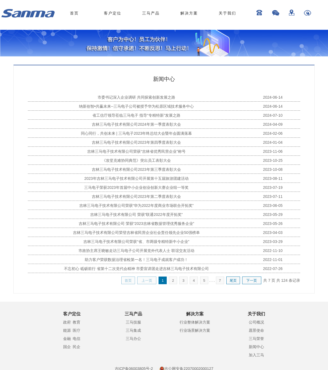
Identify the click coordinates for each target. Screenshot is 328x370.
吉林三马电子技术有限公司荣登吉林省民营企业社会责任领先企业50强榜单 (136, 232)
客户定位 (112, 13)
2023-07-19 (273, 187)
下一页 (251, 280)
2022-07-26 (273, 268)
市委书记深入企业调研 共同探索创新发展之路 (136, 97)
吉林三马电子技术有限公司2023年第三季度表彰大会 (136, 169)
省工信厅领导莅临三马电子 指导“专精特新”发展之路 (136, 115)
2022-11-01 (273, 259)
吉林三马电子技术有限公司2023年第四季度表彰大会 (136, 142)
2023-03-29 (273, 241)
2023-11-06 (273, 151)
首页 (74, 13)
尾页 (233, 280)
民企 (76, 347)
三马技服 (133, 322)
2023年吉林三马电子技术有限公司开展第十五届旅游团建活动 (136, 178)
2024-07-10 (273, 115)
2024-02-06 (273, 133)
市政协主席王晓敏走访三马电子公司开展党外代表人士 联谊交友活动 (136, 250)
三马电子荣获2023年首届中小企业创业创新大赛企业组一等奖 (136, 187)
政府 (67, 322)
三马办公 (133, 338)
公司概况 (256, 322)
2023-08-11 (273, 178)
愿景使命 (256, 330)
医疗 (76, 330)
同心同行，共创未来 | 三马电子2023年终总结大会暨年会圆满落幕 (136, 133)
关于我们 (227, 13)
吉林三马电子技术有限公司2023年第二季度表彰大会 (136, 196)
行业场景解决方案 (195, 330)
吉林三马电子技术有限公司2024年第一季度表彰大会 (136, 124)
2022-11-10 (273, 250)
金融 (67, 338)
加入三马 (256, 355)
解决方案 (189, 13)
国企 (67, 347)
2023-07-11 (273, 196)
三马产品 (151, 13)
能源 (67, 330)
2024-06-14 (273, 97)
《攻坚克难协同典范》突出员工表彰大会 (136, 160)
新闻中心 (256, 347)
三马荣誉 (256, 338)
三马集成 (133, 330)
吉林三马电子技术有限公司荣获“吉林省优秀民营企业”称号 (136, 151)
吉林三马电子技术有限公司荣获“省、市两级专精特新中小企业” (136, 241)
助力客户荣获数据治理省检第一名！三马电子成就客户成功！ (136, 259)
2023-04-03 (273, 232)
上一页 (147, 280)
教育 (76, 322)
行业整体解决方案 (195, 322)
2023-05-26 (273, 223)
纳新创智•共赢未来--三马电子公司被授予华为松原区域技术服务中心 (136, 106)
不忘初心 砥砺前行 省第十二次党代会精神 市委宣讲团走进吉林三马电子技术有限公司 (136, 268)
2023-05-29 (273, 214)
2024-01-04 (273, 142)
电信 (76, 338)
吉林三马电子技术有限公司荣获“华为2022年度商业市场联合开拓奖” (136, 205)
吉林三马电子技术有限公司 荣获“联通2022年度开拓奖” (136, 214)
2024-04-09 (273, 124)
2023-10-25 (273, 160)
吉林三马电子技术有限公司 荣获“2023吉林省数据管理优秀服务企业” (136, 223)
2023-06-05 (273, 205)
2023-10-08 (273, 169)
